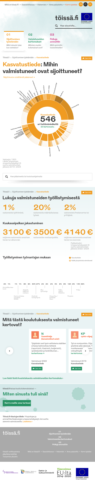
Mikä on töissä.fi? (12, 5)
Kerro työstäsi (71, 5)
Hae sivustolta (57, 26)
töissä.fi (66, 18)
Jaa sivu (88, 58)
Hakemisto (42, 5)
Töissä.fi (6, 58)
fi (85, 4)
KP (83, 333)
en (81, 4)
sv (90, 4)
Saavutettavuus (28, 5)
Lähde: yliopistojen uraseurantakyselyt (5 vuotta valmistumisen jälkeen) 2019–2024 (12, 164)
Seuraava (9, 350)
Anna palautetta (56, 5)
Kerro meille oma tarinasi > (17, 404)
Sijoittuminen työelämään (23, 58)
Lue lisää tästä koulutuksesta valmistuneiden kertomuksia (32, 378)
